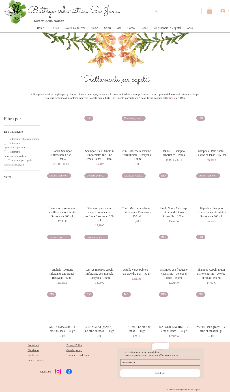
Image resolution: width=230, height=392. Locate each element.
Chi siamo (33, 350)
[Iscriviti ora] (160, 373)
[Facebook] (69, 371)
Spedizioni (33, 355)
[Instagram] (58, 371)
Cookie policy (74, 350)
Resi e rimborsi (36, 360)
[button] (209, 10)
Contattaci (33, 345)
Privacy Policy (74, 345)
